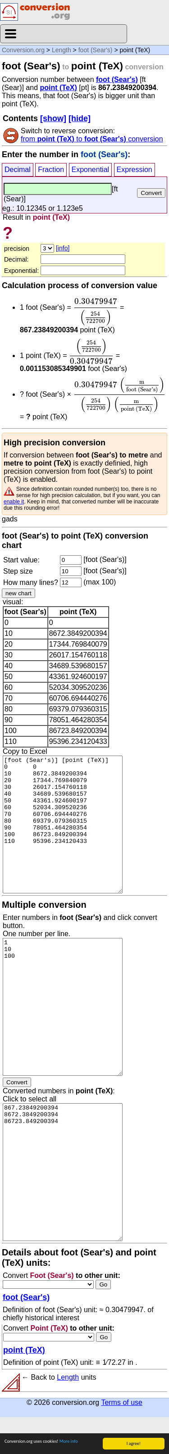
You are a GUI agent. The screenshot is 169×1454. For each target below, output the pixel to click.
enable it (14, 501)
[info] (62, 248)
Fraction (51, 169)
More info (68, 1441)
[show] (53, 118)
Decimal (18, 169)
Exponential (91, 169)
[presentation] (95, 312)
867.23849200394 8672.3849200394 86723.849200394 (63, 1172)
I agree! (134, 1443)
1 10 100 (63, 1007)
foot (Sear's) (95, 50)
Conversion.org (23, 50)
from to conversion (92, 139)
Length (61, 50)
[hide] (80, 118)
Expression (134, 169)
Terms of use (121, 1402)
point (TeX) (58, 87)
